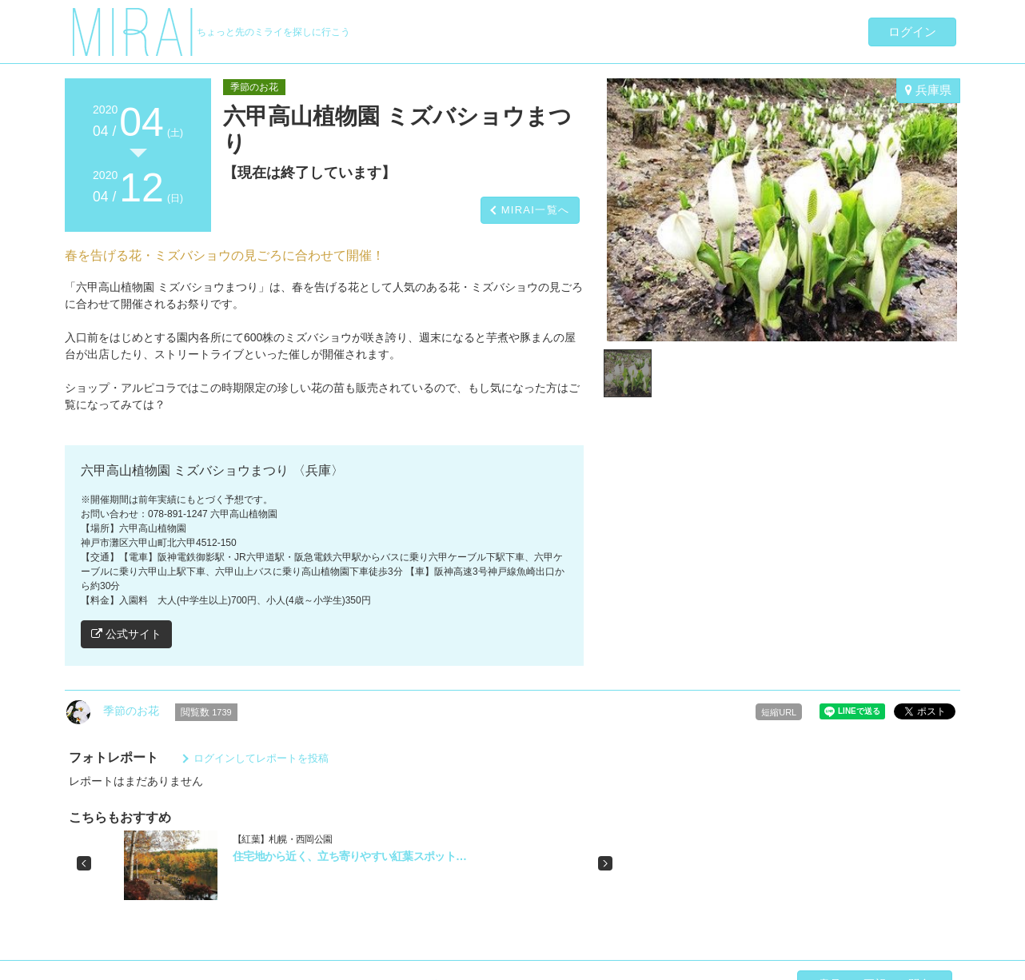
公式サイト (126, 633)
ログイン (912, 31)
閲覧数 (206, 712)
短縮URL (778, 712)
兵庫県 (928, 90)
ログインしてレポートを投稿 (261, 758)
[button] (84, 863)
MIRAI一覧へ (535, 210)
